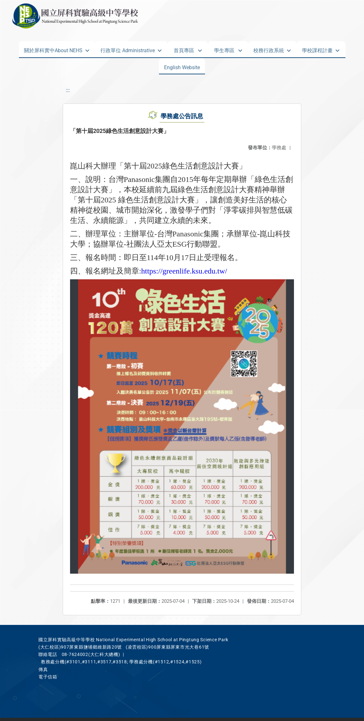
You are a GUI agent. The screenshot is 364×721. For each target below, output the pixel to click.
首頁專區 (184, 49)
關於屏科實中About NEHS (53, 49)
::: (68, 90)
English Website (182, 66)
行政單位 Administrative (127, 49)
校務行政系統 (268, 49)
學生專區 (224, 49)
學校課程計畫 (317, 49)
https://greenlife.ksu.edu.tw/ (184, 271)
